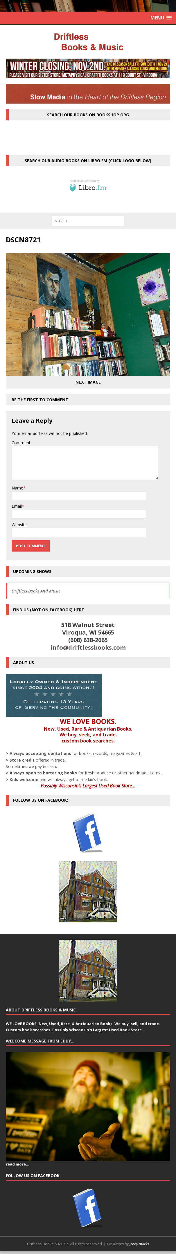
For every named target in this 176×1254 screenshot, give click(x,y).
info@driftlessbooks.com (88, 647)
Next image (88, 382)
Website (19, 524)
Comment (21, 442)
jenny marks (139, 1243)
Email (17, 506)
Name (17, 488)
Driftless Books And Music (36, 591)
